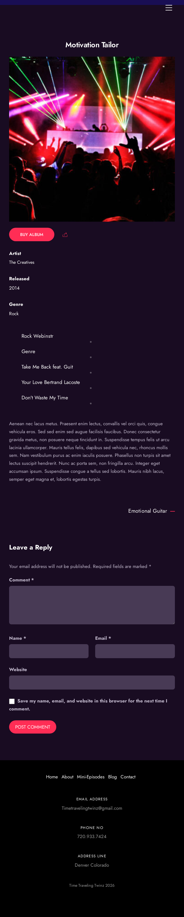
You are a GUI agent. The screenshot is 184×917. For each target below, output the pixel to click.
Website (18, 669)
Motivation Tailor (92, 44)
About (67, 776)
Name (17, 638)
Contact (128, 776)
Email (103, 638)
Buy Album (31, 235)
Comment (21, 579)
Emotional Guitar (151, 511)
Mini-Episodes (91, 776)
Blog (112, 776)
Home (52, 776)
